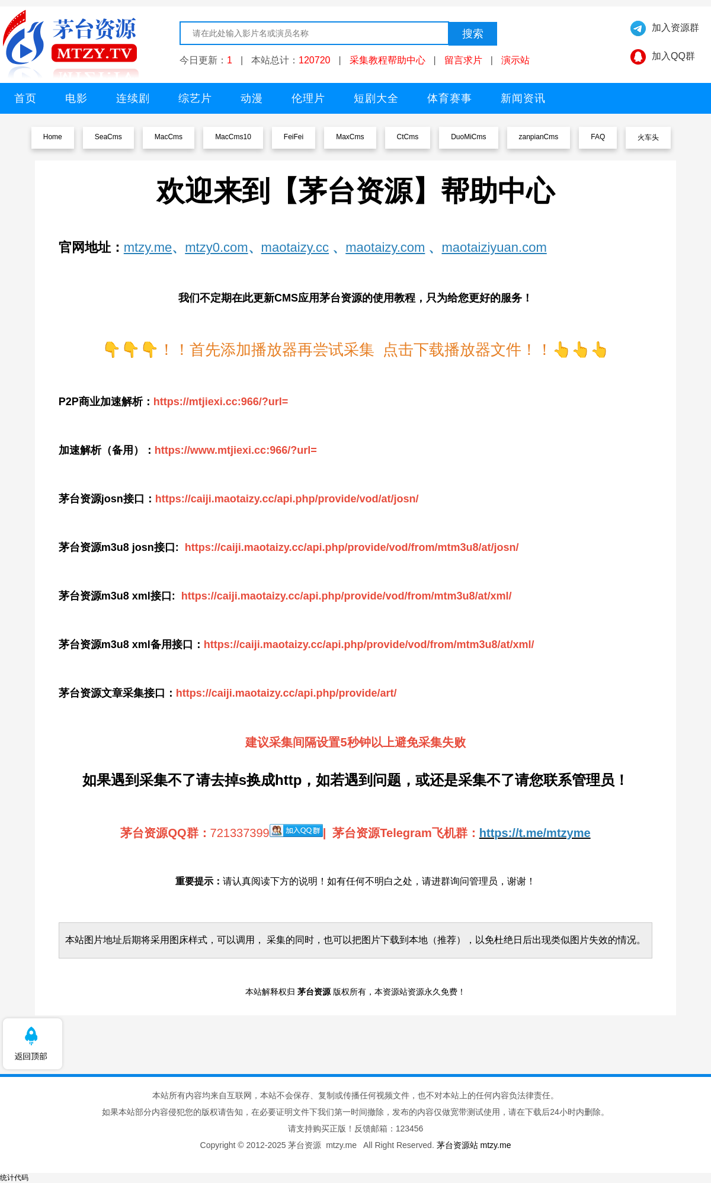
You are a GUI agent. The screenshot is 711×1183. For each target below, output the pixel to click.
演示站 (515, 60)
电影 (76, 98)
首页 (25, 98)
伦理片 (308, 98)
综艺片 (195, 98)
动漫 (252, 98)
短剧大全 (376, 98)
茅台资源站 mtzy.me (474, 1145)
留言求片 (463, 60)
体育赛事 (449, 98)
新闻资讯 (523, 98)
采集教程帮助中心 (387, 60)
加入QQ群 (673, 56)
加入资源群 (675, 28)
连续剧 (133, 98)
